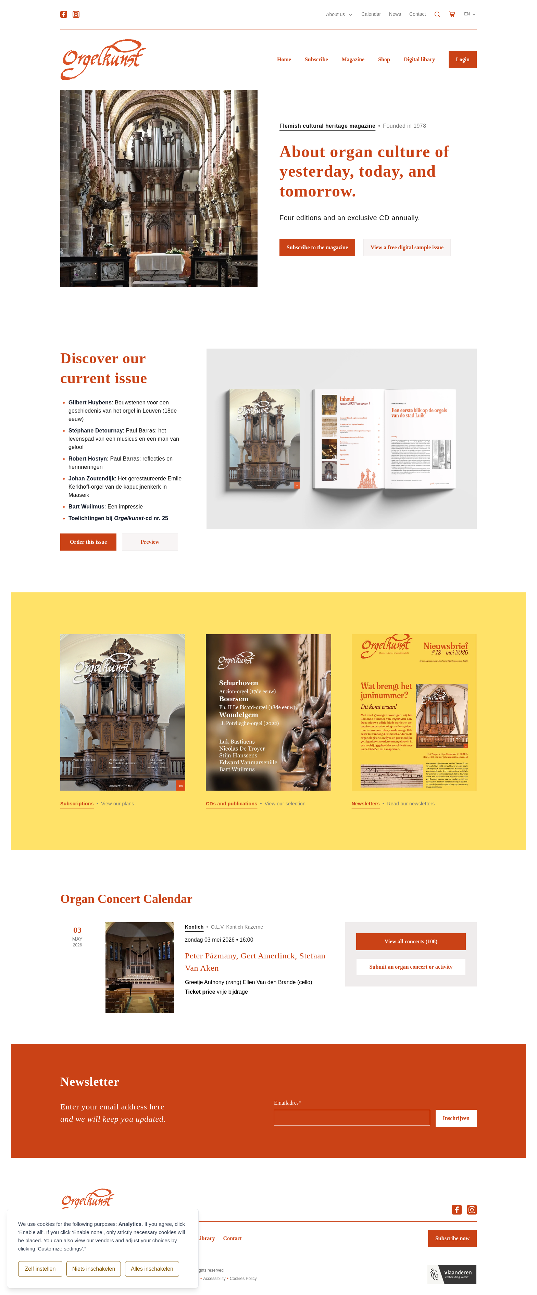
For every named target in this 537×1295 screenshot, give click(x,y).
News (395, 14)
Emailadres (287, 1103)
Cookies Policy (243, 1278)
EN (470, 14)
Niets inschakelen (92, 1269)
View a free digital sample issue (407, 247)
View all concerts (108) (411, 941)
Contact (417, 14)
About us (336, 14)
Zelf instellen (39, 1269)
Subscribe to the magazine (317, 247)
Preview (150, 542)
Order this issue (88, 542)
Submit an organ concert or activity (411, 967)
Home (284, 59)
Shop (384, 59)
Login (463, 59)
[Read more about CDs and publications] (268, 721)
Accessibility (214, 1278)
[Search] (437, 14)
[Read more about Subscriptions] (122, 721)
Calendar (371, 14)
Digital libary (419, 59)
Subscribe (316, 59)
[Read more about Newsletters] (414, 721)
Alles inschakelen (150, 1269)
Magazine (353, 59)
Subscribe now (452, 1238)
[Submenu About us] (350, 14)
